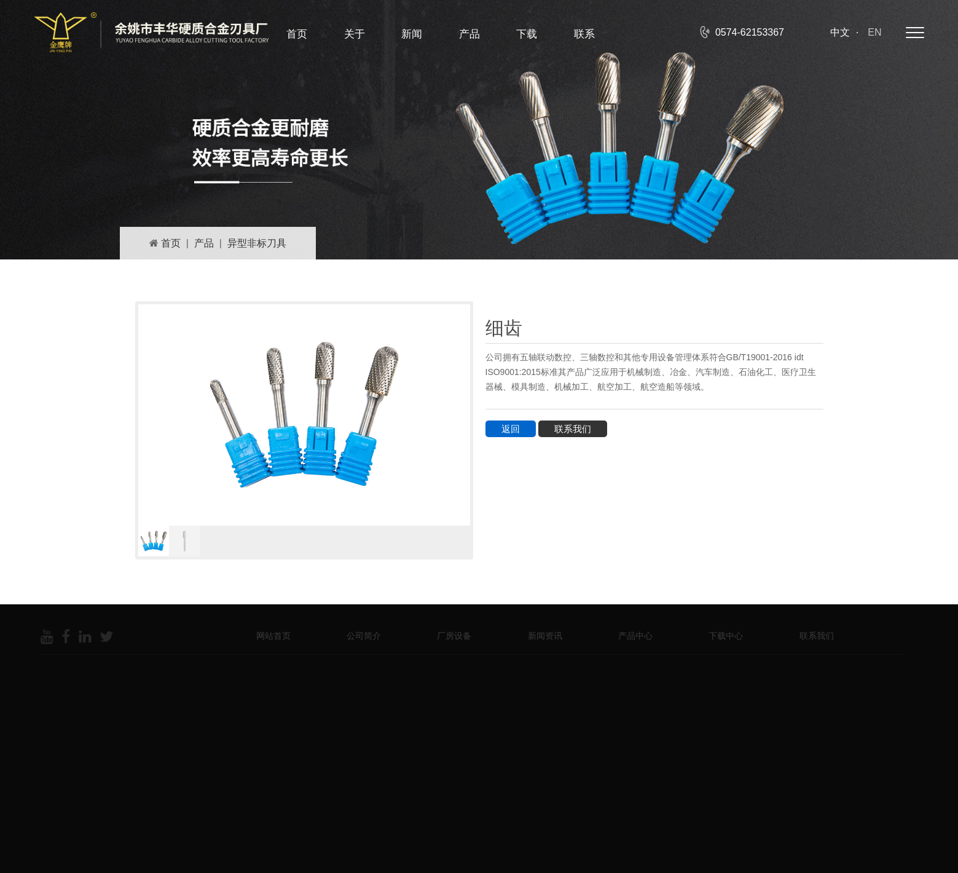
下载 (526, 34)
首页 (296, 34)
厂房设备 (450, 636)
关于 (354, 34)
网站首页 (269, 636)
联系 (584, 34)
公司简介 (359, 636)
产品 (469, 34)
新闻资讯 (541, 636)
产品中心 (631, 636)
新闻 (411, 34)
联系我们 (572, 429)
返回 (510, 429)
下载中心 (721, 636)
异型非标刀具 (256, 243)
